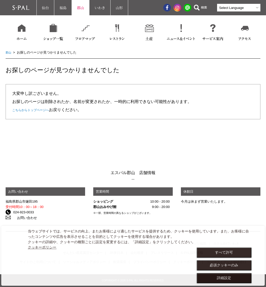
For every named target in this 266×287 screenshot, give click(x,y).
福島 (62, 7)
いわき (100, 7)
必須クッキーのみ (224, 265)
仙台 (45, 7)
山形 (119, 7)
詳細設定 (224, 278)
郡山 (80, 7)
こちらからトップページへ (36, 110)
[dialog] (133, 256)
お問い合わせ (23, 217)
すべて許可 (224, 252)
